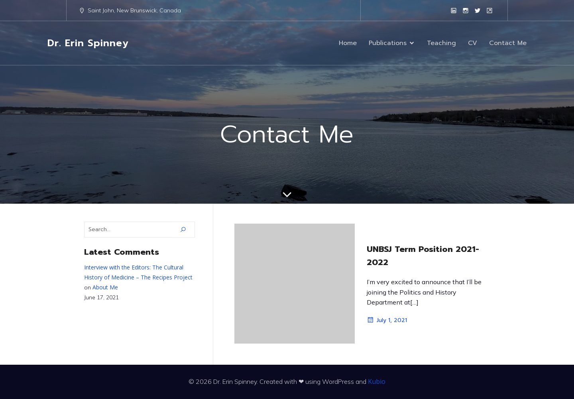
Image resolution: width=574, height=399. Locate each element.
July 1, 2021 (387, 320)
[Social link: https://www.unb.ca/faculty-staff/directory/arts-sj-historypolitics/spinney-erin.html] (489, 10)
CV (472, 43)
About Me (105, 287)
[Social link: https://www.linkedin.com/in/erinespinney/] (454, 10)
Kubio (376, 381)
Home (348, 43)
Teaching (441, 43)
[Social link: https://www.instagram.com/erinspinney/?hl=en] (466, 10)
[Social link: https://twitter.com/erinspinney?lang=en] (478, 10)
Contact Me (508, 43)
